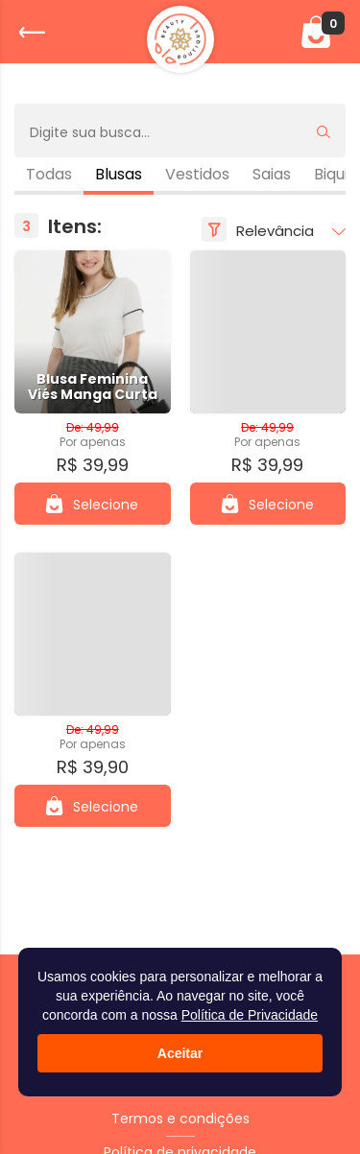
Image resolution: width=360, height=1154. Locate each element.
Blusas (118, 174)
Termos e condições (180, 1118)
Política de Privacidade (249, 1015)
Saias (271, 174)
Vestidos (197, 174)
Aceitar (180, 1053)
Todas (49, 174)
